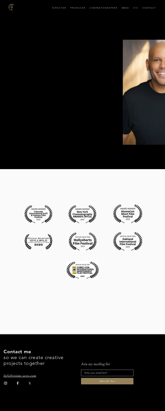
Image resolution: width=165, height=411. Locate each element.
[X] (30, 383)
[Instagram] (6, 383)
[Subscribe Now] (107, 381)
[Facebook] (18, 383)
